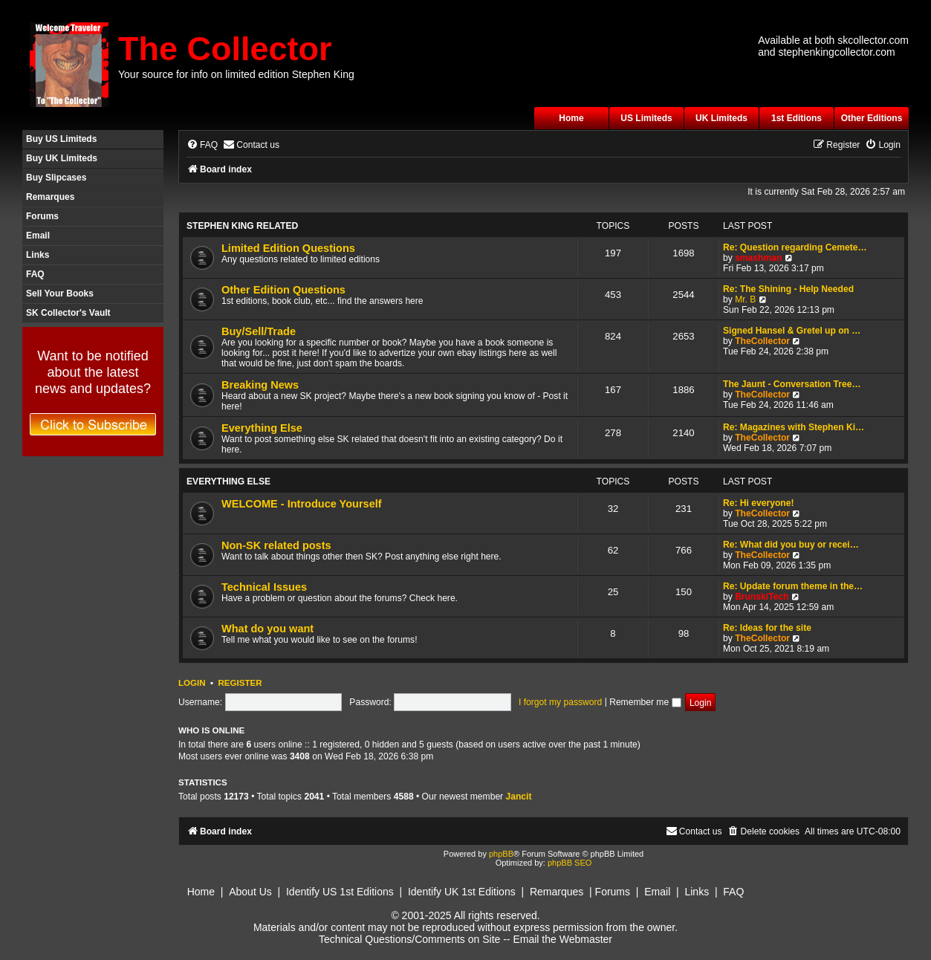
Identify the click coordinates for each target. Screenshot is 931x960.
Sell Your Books (60, 293)
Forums (42, 216)
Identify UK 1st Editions (462, 892)
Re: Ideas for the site (767, 628)
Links (37, 255)
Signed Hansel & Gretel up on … (791, 330)
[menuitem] (202, 145)
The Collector (225, 49)
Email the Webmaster (562, 939)
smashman (758, 258)
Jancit (519, 796)
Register (240, 682)
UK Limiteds (721, 118)
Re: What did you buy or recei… (791, 544)
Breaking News (260, 385)
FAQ (35, 274)
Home (571, 118)
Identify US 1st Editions (340, 892)
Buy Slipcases (56, 177)
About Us (250, 892)
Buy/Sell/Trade (258, 331)
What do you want (267, 629)
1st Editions (796, 118)
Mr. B (745, 299)
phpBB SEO (569, 862)
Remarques (50, 197)
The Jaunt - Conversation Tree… (791, 384)
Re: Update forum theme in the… (793, 586)
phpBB (501, 853)
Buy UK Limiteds (61, 158)
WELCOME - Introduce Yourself (301, 504)
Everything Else (261, 428)
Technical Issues (264, 587)
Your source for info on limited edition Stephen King (236, 74)
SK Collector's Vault (68, 313)
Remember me (645, 702)
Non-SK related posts (276, 545)
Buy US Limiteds (61, 139)
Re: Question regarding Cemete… (795, 247)
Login (192, 682)
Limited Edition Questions (288, 248)
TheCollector (762, 341)
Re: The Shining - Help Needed (788, 289)
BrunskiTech (761, 596)
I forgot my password (560, 702)
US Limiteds (646, 118)
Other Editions (872, 118)
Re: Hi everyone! (758, 503)
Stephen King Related (242, 226)
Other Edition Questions (283, 290)
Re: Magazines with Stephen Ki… (793, 427)
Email (38, 235)
